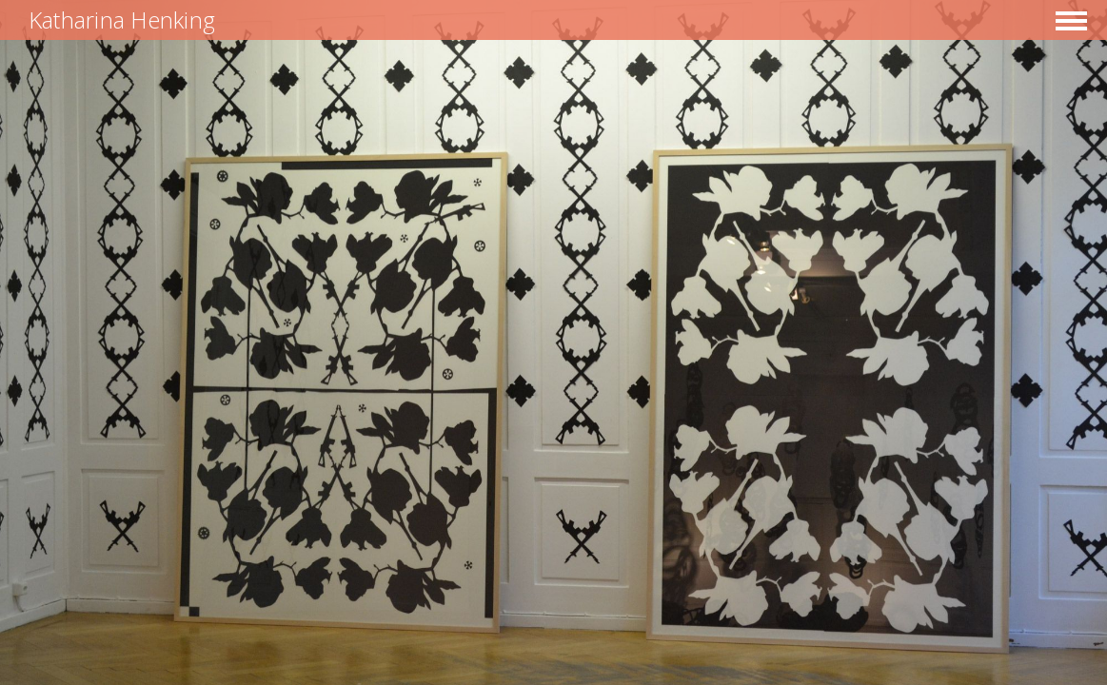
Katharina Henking (122, 19)
